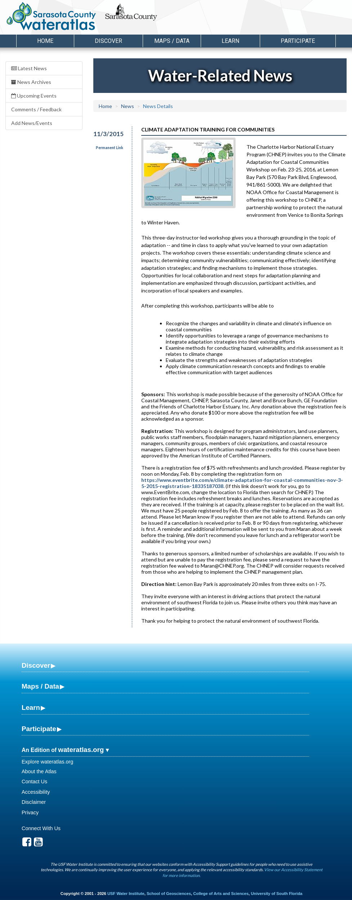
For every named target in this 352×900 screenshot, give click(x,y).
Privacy (30, 812)
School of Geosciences (169, 893)
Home (45, 40)
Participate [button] (298, 40)
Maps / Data (40, 686)
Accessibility (36, 792)
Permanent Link (109, 147)
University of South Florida (276, 893)
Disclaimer (34, 802)
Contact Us (34, 781)
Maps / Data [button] (172, 40)
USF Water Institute (125, 893)
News (127, 106)
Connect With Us (41, 828)
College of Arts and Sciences (221, 893)
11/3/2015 (108, 134)
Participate (39, 729)
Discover (36, 665)
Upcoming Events (34, 96)
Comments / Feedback (36, 109)
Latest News (29, 68)
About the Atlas (39, 771)
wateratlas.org (81, 749)
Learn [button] (230, 40)
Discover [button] (108, 40)
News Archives (31, 82)
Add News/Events (31, 123)
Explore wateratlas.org (47, 762)
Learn (31, 707)
